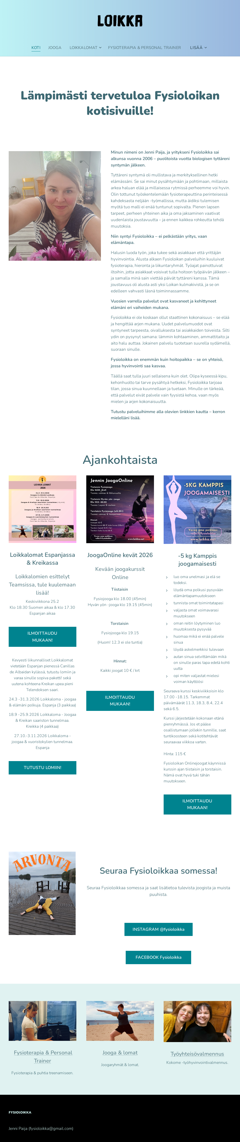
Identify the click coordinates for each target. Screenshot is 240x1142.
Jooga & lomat (119, 1052)
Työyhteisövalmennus (197, 1054)
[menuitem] (34, 48)
